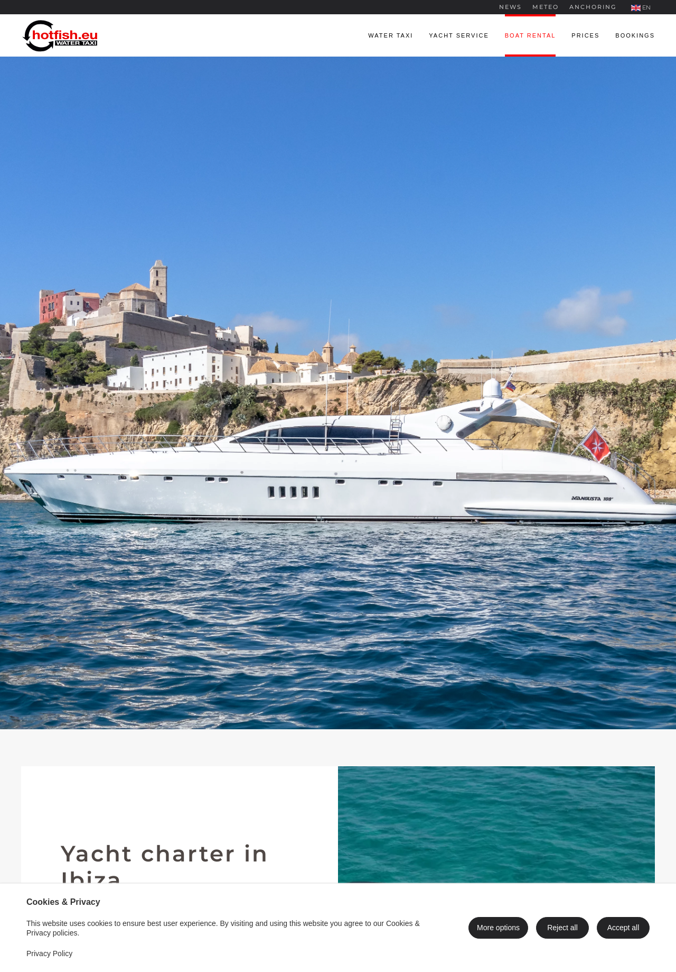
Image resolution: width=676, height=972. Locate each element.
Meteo (545, 7)
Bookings (635, 35)
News (510, 7)
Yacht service (459, 35)
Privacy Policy (49, 953)
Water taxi (390, 35)
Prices (585, 35)
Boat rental (530, 35)
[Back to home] (60, 35)
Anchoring (592, 7)
